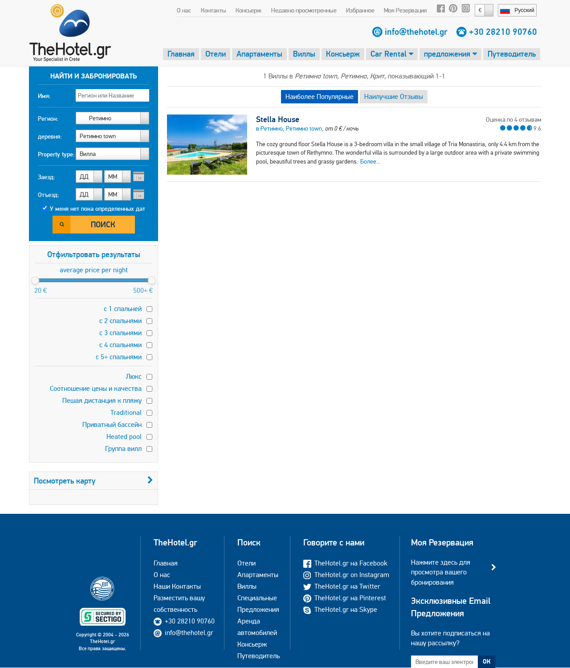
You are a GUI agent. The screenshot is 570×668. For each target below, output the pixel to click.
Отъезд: (48, 195)
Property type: (56, 154)
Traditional (126, 412)
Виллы (304, 54)
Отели (215, 54)
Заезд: (46, 177)
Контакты (213, 10)
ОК (487, 661)
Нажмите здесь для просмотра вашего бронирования (440, 572)
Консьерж (248, 10)
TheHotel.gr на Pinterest (344, 598)
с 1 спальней (123, 308)
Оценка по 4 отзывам (513, 119)
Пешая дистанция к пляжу (102, 400)
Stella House (277, 119)
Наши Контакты (177, 586)
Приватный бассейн (112, 424)
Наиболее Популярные (319, 96)
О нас (184, 10)
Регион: (48, 119)
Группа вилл (123, 448)
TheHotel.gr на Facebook (345, 563)
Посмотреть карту (93, 480)
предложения (450, 54)
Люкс (134, 376)
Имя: (44, 96)
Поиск (103, 224)
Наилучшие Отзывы (393, 96)
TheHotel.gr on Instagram (346, 574)
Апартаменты (259, 54)
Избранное (360, 10)
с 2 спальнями (120, 320)
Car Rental (391, 54)
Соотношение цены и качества (96, 388)
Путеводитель (512, 54)
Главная (181, 54)
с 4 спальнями (120, 344)
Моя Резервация (405, 10)
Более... (370, 161)
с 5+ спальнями (119, 356)
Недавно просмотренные (304, 10)
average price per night (94, 270)
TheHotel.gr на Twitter (341, 586)
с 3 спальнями (120, 332)
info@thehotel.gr (416, 31)
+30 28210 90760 (503, 31)
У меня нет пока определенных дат (97, 209)
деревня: (50, 136)
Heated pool (124, 436)
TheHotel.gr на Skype (340, 609)
